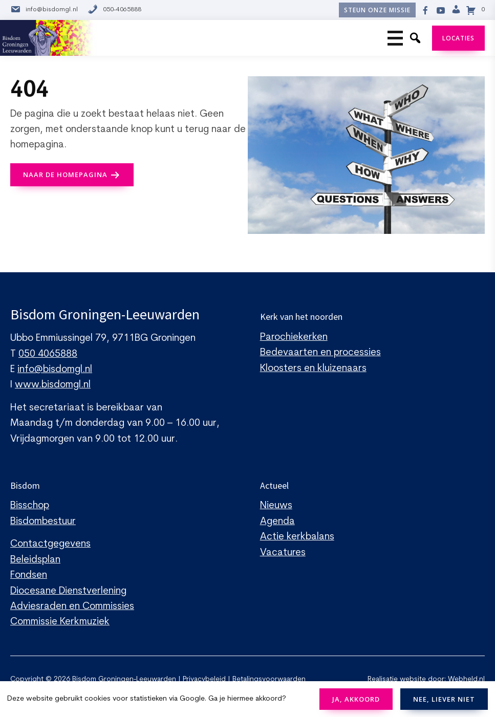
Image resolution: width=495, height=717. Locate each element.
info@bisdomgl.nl (44, 10)
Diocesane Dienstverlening (68, 591)
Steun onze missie (377, 10)
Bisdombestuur (43, 522)
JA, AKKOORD (356, 699)
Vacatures (283, 553)
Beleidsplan (35, 560)
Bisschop (29, 506)
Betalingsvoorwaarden (269, 679)
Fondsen (28, 575)
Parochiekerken (294, 337)
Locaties (458, 38)
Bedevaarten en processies (320, 353)
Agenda (277, 522)
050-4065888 (114, 10)
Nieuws (276, 506)
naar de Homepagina (65, 174)
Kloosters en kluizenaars (313, 369)
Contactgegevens (50, 544)
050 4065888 (47, 354)
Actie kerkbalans (297, 537)
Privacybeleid (204, 679)
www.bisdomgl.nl (53, 385)
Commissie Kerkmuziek (60, 622)
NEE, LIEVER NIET (444, 699)
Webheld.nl (466, 679)
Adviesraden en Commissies (72, 607)
